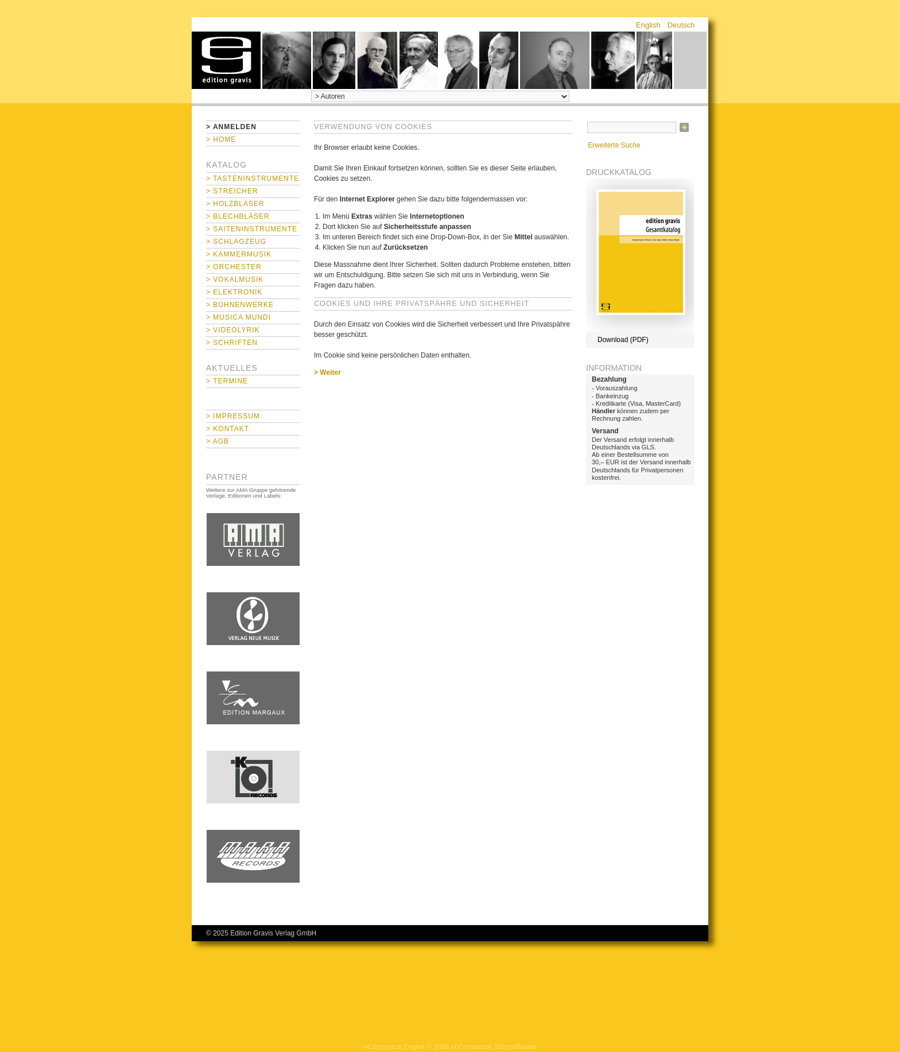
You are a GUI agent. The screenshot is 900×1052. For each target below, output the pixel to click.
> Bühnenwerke (240, 305)
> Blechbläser (238, 216)
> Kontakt (227, 429)
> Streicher (232, 191)
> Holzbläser (235, 204)
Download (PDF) (623, 340)
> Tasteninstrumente (252, 178)
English (648, 25)
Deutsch (681, 25)
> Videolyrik (232, 330)
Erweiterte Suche (614, 145)
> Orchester (234, 267)
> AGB (217, 441)
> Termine (227, 381)
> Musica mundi (238, 317)
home (226, 60)
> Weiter (327, 372)
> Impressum (233, 416)
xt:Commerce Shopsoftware (493, 1047)
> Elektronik (234, 292)
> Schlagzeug (236, 242)
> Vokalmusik (234, 279)
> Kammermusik (238, 254)
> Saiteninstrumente (251, 229)
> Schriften (232, 343)
